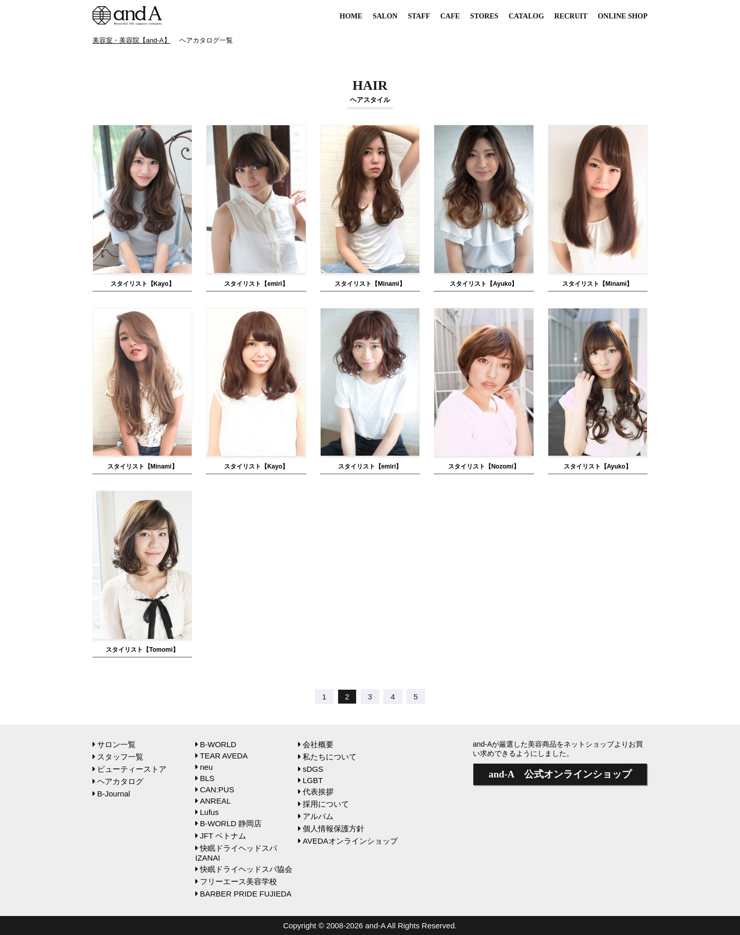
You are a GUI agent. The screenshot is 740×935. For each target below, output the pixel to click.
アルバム (316, 816)
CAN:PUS (214, 789)
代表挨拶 (316, 791)
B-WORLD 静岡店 (228, 823)
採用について (323, 804)
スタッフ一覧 (117, 756)
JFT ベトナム (220, 835)
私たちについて (327, 756)
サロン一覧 (114, 744)
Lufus (207, 812)
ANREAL (213, 800)
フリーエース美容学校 (236, 881)
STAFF (419, 16)
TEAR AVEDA (221, 755)
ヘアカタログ (117, 781)
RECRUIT (571, 16)
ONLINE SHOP (622, 16)
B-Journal (111, 793)
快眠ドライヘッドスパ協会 (243, 869)
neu (204, 767)
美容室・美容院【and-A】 (131, 40)
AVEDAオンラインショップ (348, 840)
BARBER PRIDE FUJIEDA (243, 893)
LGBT (310, 780)
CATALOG (526, 16)
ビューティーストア (129, 769)
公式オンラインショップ (560, 774)
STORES (484, 16)
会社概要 (316, 744)
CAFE (450, 16)
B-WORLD (215, 744)
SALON (385, 16)
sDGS (310, 769)
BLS (204, 778)
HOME (351, 16)
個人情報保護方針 (331, 828)
